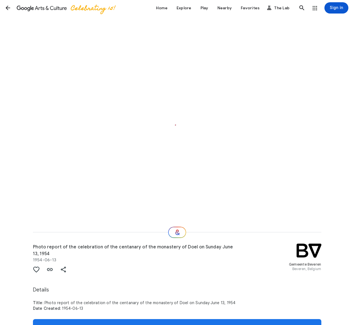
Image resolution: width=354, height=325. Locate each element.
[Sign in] (336, 8)
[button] (8, 8)
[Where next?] (177, 232)
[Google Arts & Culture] (65, 8)
